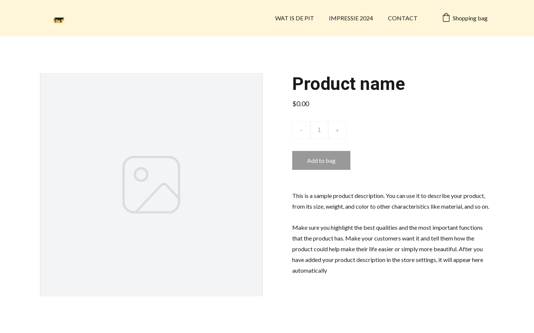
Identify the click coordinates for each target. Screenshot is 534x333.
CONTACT (403, 17)
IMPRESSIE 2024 (351, 17)
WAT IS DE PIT (294, 17)
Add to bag (321, 160)
